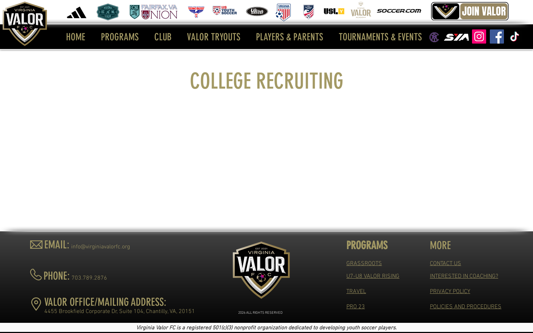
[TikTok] (515, 36)
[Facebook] (497, 36)
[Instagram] (479, 36)
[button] (120, 37)
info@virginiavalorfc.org (100, 247)
